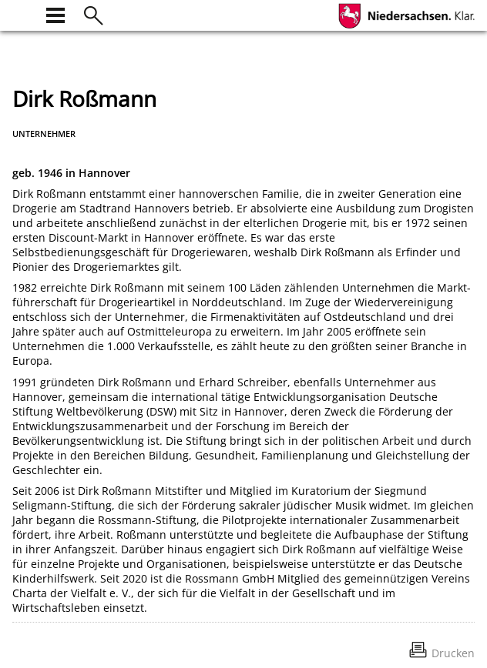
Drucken (453, 653)
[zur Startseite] (21, 13)
